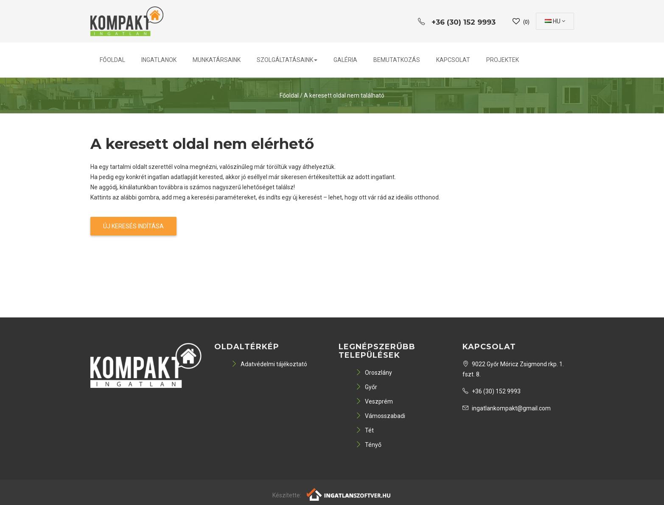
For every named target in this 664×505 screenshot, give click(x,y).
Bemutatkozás (396, 59)
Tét (365, 430)
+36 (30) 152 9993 (491, 391)
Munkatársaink (217, 59)
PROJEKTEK (502, 59)
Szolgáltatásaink (287, 59)
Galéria (345, 59)
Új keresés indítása (133, 226)
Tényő (368, 444)
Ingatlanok (159, 59)
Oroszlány (374, 372)
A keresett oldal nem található (344, 95)
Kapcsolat (453, 59)
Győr (366, 387)
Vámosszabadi (380, 415)
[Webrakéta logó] (349, 493)
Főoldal (112, 59)
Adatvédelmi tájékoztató (269, 364)
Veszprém (374, 401)
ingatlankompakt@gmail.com (506, 408)
